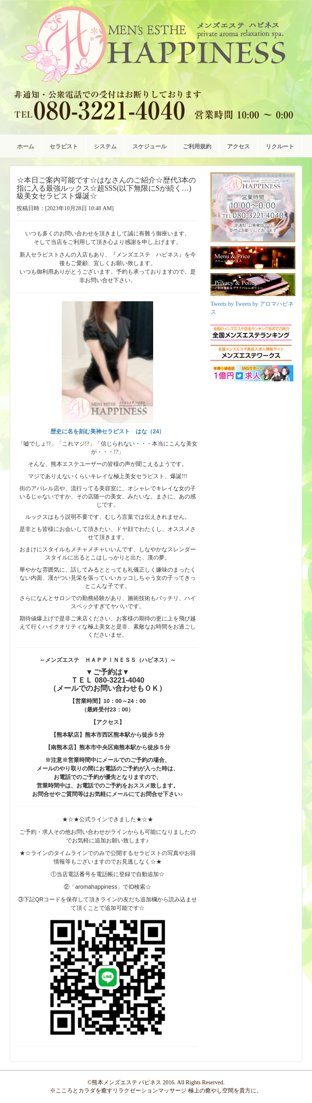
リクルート (280, 147)
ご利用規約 (197, 147)
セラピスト (64, 147)
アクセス (238, 147)
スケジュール (149, 147)
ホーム (25, 147)
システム (105, 147)
